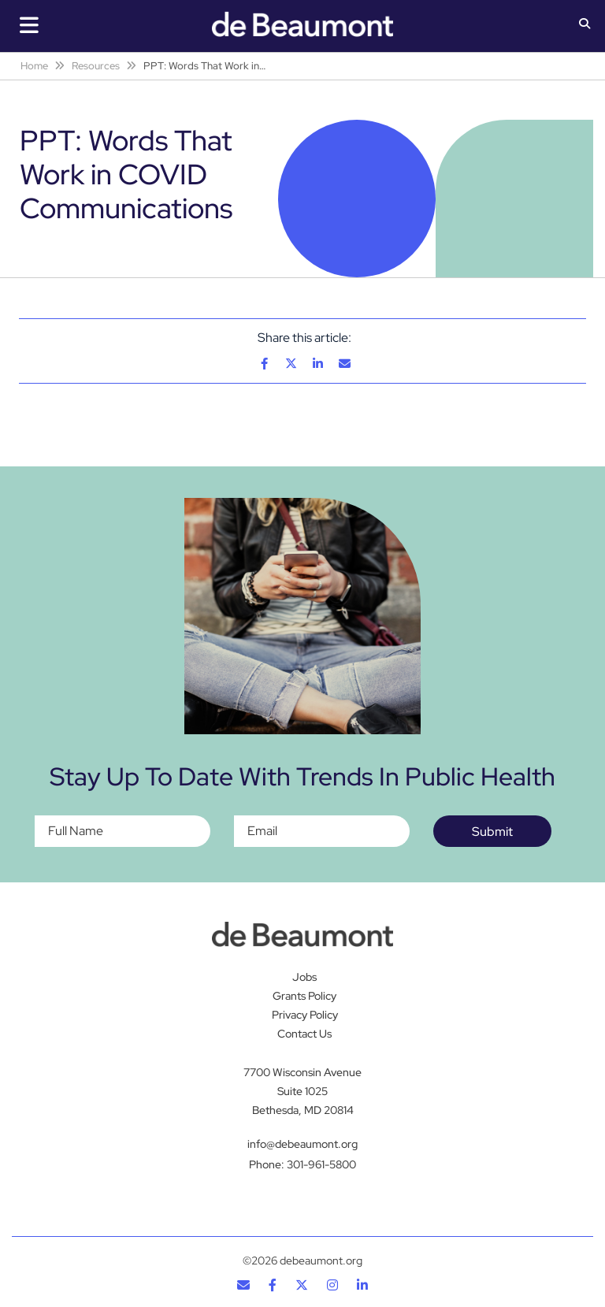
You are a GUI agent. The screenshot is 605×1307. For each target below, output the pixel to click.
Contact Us (304, 1033)
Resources (96, 65)
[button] (584, 25)
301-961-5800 (321, 1164)
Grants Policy (304, 996)
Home (34, 65)
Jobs (304, 977)
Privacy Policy (305, 1014)
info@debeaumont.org (302, 1144)
